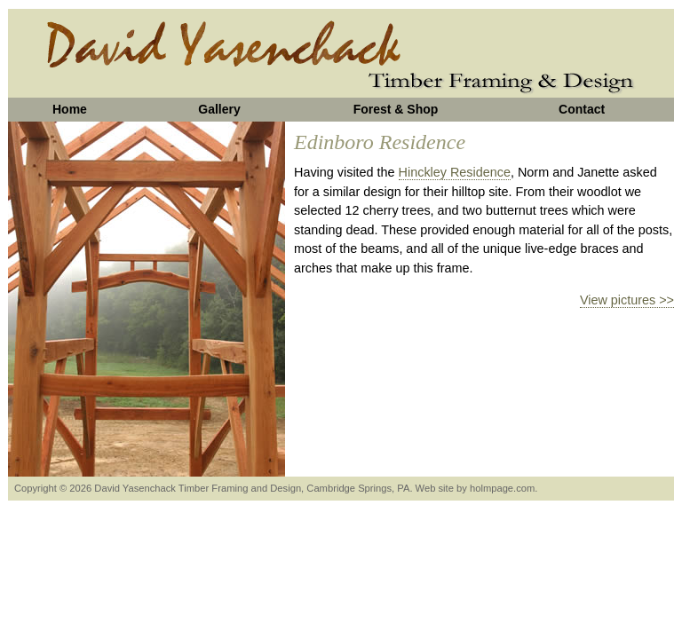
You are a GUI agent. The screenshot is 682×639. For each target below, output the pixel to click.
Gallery (219, 109)
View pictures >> (627, 300)
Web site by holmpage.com (475, 488)
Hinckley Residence (455, 172)
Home (69, 109)
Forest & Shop (396, 109)
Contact (582, 109)
